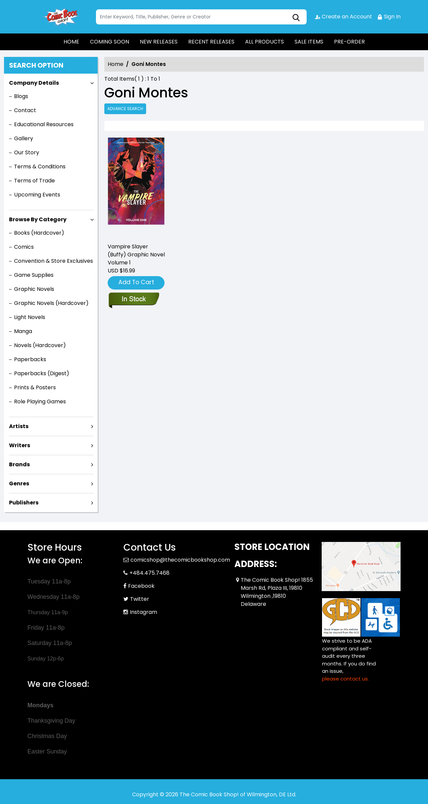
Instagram (143, 612)
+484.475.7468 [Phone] (149, 573)
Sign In (389, 16)
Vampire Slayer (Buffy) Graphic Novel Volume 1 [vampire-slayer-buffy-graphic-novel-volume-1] (136, 254)
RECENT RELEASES (211, 42)
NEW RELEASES (159, 42)
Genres (19, 483)
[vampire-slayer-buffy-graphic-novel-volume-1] (136, 187)
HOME (71, 42)
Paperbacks (30, 359)
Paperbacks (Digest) (41, 373)
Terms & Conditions (40, 166)
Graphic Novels (34, 289)
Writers (19, 445)
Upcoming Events (37, 194)
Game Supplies (34, 275)
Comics (24, 247)
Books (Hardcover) (39, 233)
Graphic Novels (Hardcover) (51, 303)
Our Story (26, 152)
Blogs (21, 96)
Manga (23, 331)
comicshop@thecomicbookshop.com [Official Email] (180, 560)
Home (115, 64)
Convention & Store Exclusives (53, 261)
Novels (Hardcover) (40, 345)
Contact (25, 110)
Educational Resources (44, 124)
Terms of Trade (34, 180)
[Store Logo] (60, 16)
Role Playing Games (40, 401)
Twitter (139, 599)
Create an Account (343, 16)
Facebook (141, 586)
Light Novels (29, 317)
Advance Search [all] (125, 108)
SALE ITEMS (309, 42)
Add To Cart (136, 282)
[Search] (201, 16)
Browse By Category (38, 219)
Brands (19, 464)
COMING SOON (109, 42)
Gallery (23, 138)
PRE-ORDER (349, 42)
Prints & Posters (35, 387)
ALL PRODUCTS (264, 42)
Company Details (34, 83)
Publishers (23, 502)
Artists (18, 426)
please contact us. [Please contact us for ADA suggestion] (345, 678)
